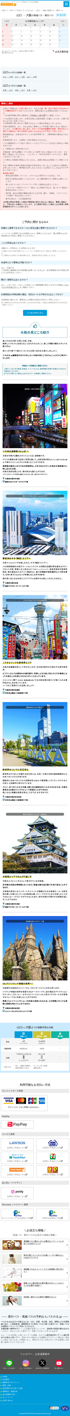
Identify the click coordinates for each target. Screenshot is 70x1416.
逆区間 (61, 15)
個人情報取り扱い (9, 1394)
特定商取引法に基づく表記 (12, 1388)
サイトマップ (7, 1397)
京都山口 (8, 90)
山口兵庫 (32, 77)
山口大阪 (20, 77)
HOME (4, 1376)
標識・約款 (6, 1385)
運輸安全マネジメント (10, 1382)
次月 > (63, 21)
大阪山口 (20, 90)
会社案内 (5, 1379)
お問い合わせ (7, 1400)
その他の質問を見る (35, 313)
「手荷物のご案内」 (37, 115)
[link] (54, 1408)
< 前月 (6, 21)
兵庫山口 (32, 90)
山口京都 (8, 77)
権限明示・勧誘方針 (10, 1391)
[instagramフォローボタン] (25, 1363)
